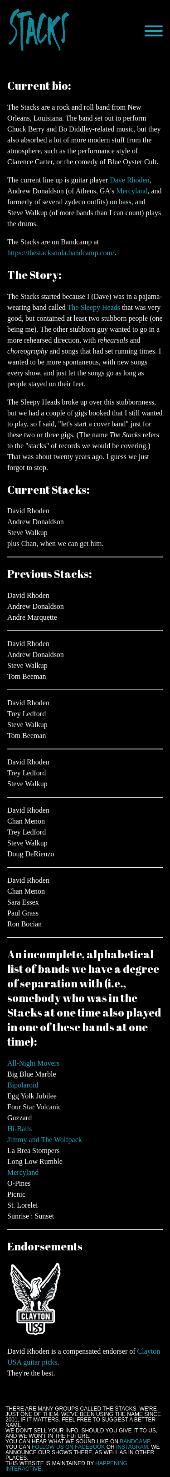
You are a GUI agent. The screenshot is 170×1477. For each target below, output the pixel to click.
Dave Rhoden (130, 180)
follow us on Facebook (68, 1447)
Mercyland (131, 191)
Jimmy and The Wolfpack (44, 1139)
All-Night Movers (33, 1063)
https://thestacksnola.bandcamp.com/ (60, 253)
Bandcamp (135, 1441)
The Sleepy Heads (94, 307)
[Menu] (154, 30)
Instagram (132, 1447)
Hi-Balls (19, 1129)
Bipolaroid (22, 1085)
